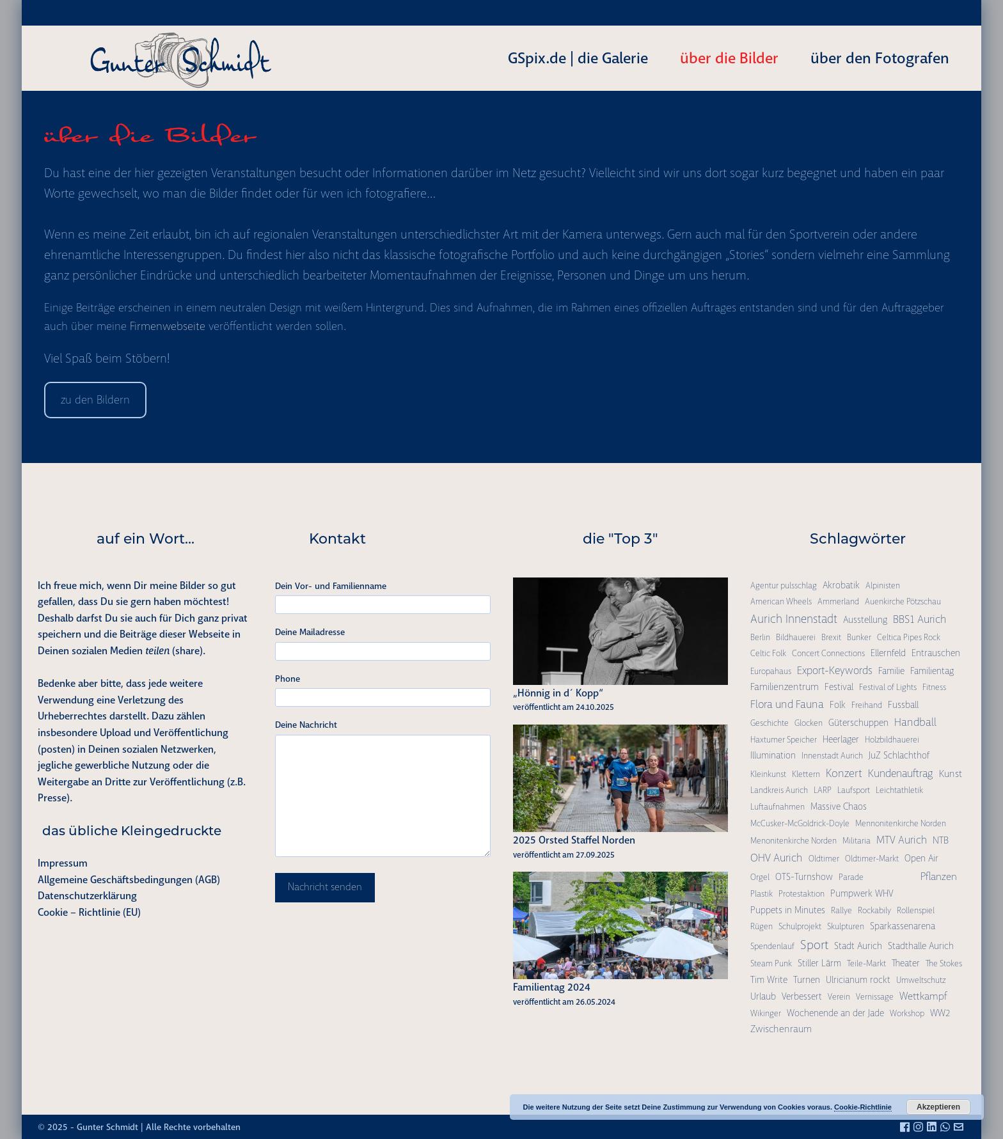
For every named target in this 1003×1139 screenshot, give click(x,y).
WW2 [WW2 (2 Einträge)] (940, 1013)
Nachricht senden (325, 887)
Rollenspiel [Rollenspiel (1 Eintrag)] (916, 910)
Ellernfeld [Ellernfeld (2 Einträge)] (888, 653)
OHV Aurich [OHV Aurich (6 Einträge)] (776, 858)
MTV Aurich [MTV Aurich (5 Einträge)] (901, 840)
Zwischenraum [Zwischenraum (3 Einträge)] (781, 1029)
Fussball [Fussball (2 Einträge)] (903, 705)
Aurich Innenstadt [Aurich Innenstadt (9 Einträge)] (793, 619)
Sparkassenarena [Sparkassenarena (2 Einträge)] (902, 926)
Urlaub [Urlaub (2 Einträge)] (763, 996)
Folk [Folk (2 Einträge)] (838, 705)
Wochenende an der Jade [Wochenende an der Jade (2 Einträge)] (835, 1013)
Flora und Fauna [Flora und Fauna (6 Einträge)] (787, 704)
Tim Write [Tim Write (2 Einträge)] (768, 980)
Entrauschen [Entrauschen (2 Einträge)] (936, 653)
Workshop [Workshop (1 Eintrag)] (907, 1013)
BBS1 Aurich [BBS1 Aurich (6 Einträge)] (920, 619)
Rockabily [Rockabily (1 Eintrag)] (874, 910)
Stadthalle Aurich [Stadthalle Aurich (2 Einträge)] (921, 946)
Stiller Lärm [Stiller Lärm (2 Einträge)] (819, 963)
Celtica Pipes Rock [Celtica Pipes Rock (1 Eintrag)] (908, 637)
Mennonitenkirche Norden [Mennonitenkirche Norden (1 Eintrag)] (900, 823)
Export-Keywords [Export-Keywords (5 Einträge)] (835, 670)
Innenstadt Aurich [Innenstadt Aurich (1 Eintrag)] (832, 755)
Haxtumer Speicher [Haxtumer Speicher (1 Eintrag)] (783, 739)
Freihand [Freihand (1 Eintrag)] (866, 705)
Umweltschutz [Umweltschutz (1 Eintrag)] (920, 980)
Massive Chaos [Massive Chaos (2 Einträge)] (838, 806)
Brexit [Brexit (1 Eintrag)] (831, 637)
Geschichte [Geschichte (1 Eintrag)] (769, 723)
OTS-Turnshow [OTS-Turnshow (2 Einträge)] (804, 877)
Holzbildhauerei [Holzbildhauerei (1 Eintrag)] (892, 739)
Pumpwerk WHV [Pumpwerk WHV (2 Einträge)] (861, 893)
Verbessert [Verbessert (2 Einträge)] (802, 996)
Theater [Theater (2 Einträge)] (906, 963)
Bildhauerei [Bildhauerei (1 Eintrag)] (796, 637)
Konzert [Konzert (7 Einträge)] (844, 773)
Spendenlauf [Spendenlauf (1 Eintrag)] (772, 946)
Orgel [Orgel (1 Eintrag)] (760, 877)
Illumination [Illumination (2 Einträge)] (773, 755)
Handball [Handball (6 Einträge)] (915, 722)
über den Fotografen (879, 58)
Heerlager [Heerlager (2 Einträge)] (841, 739)
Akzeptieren (938, 1107)
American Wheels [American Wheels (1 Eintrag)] (781, 601)
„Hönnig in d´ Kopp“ (558, 693)
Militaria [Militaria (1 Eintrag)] (856, 840)
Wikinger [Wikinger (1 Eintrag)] (765, 1013)
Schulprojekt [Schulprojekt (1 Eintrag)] (799, 926)
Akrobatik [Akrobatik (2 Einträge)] (841, 585)
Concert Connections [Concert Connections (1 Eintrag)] (828, 653)
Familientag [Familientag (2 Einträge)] (932, 671)
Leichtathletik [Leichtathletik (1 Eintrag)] (899, 790)
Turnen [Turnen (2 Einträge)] (806, 980)
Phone (287, 678)
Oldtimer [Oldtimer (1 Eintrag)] (824, 858)
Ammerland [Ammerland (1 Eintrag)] (838, 601)
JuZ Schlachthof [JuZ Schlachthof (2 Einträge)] (899, 755)
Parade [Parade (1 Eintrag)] (851, 877)
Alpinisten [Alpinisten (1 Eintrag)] (882, 585)
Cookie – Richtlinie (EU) (89, 912)
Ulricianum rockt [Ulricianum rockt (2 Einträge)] (858, 980)
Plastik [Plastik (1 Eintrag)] (761, 893)
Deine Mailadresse (310, 632)
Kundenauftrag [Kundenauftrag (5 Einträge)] (900, 773)
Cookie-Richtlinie (863, 1107)
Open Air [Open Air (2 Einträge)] (921, 858)
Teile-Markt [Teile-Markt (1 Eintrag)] (866, 963)
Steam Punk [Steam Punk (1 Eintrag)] (771, 963)
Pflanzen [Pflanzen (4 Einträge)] (938, 876)
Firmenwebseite (167, 326)
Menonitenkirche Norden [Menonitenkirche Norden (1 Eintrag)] (793, 840)
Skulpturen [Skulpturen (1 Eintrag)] (845, 926)
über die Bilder (729, 58)
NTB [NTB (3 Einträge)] (941, 840)
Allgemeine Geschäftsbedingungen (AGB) (129, 879)
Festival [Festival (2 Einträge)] (839, 687)
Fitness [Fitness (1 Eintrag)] (934, 687)
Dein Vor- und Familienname (330, 586)
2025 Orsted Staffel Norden (574, 840)
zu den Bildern (95, 400)
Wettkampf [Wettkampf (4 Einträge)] (923, 996)
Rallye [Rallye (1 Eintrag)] (841, 910)
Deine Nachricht (306, 724)
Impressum (63, 863)
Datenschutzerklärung (87, 895)
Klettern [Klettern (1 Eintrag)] (806, 774)
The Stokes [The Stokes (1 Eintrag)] (944, 963)
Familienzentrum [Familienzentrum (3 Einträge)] (784, 686)
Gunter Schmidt (107, 1127)
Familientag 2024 (551, 987)
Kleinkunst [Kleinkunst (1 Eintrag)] (768, 774)
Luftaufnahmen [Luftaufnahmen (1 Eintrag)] (777, 806)
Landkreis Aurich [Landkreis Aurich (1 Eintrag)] (779, 790)
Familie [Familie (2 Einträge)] (891, 671)
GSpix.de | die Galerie (578, 58)
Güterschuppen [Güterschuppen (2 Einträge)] (858, 722)
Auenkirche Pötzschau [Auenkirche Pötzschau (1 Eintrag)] (903, 601)
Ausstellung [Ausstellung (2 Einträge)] (865, 619)
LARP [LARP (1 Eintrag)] (823, 790)
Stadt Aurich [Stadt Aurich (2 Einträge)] (858, 946)
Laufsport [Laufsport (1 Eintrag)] (853, 790)
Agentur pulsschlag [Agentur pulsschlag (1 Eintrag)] (783, 585)
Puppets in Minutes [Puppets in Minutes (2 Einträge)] (787, 910)
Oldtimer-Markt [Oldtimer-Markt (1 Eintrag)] (872, 858)
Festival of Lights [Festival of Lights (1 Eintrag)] (888, 687)
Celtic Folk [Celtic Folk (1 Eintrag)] (768, 653)
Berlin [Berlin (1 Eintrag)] (760, 637)
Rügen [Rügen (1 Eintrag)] (761, 926)
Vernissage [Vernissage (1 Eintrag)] (875, 996)
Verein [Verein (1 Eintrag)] (839, 996)
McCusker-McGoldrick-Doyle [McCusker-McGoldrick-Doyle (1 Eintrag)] (799, 823)
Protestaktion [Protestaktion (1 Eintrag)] (801, 893)
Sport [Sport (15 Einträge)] (814, 945)
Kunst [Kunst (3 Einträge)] (950, 773)
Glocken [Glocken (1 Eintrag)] (808, 723)
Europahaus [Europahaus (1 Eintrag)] (770, 671)
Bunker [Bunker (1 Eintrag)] (859, 637)
